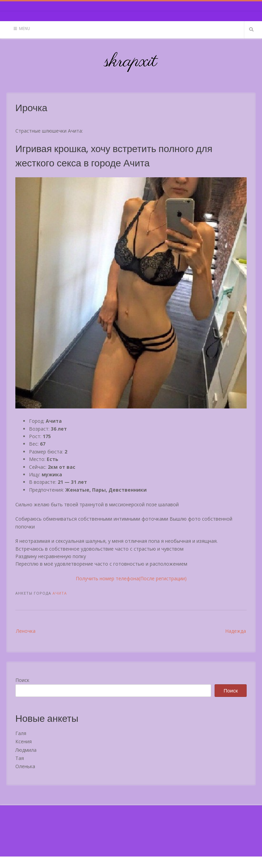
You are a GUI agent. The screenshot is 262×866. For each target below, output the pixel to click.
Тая (19, 758)
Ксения (23, 741)
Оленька (25, 766)
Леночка (25, 631)
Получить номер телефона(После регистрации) (131, 578)
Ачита (60, 593)
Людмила (26, 750)
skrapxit (131, 61)
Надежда (235, 631)
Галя (20, 733)
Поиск (22, 680)
